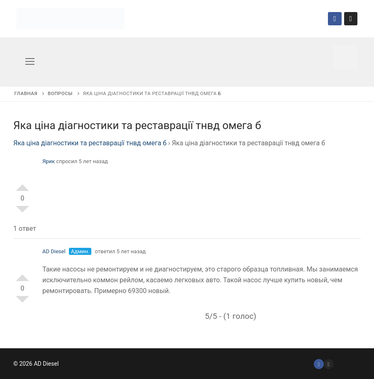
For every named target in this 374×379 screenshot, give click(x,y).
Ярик (48, 161)
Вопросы (60, 93)
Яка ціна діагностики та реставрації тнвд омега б (89, 143)
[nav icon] (30, 62)
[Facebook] (334, 18)
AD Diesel (54, 251)
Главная (26, 93)
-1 (22, 212)
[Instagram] (350, 18)
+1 (22, 184)
